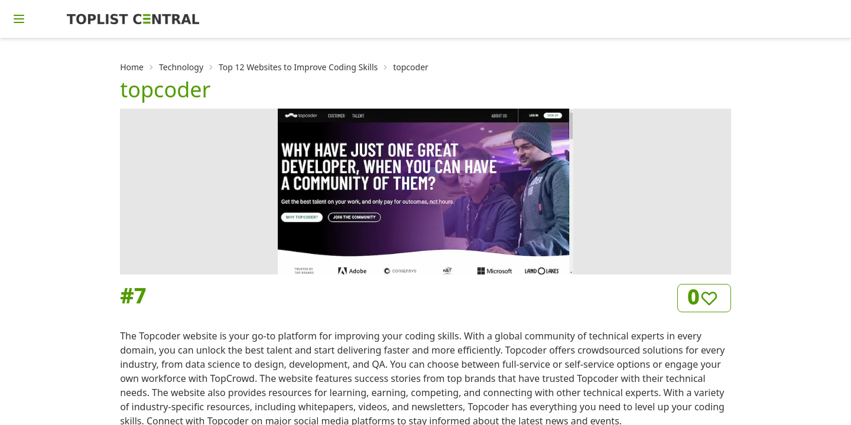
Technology (181, 67)
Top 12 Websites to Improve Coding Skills (298, 67)
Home (132, 67)
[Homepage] (132, 19)
